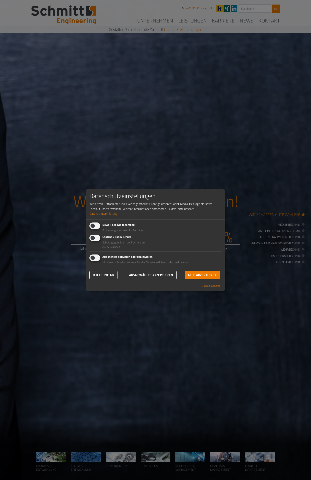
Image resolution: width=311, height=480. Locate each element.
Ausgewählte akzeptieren (151, 275)
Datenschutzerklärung (103, 213)
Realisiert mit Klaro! (210, 286)
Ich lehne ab (103, 275)
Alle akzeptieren (202, 275)
